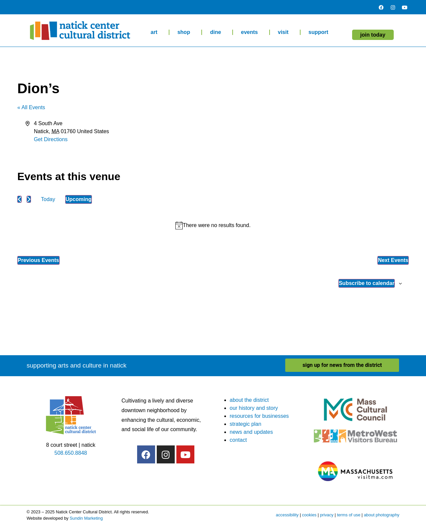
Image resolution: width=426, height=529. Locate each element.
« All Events (31, 107)
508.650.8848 (71, 453)
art (155, 32)
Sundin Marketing (86, 518)
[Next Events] (29, 199)
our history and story (254, 408)
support (320, 32)
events (251, 32)
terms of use (348, 514)
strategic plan (245, 424)
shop (185, 32)
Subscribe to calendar (366, 283)
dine (217, 32)
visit (285, 32)
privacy (326, 514)
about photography (381, 514)
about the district (249, 400)
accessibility (287, 514)
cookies (309, 514)
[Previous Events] (19, 199)
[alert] (213, 225)
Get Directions (51, 139)
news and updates (251, 432)
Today (48, 199)
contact (238, 440)
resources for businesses (259, 416)
